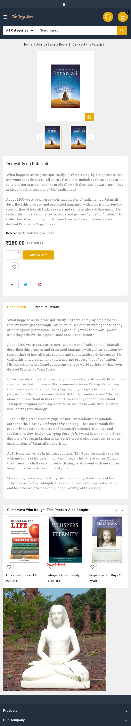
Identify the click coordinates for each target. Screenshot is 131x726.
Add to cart (38, 255)
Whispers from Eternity (64, 575)
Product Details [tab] (47, 307)
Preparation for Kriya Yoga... (108, 575)
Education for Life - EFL (22, 575)
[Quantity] (11, 255)
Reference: (14, 233)
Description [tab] (16, 307)
